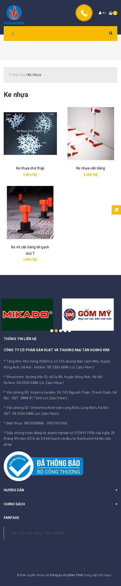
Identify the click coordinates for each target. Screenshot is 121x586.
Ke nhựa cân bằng (90, 168)
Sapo (107, 575)
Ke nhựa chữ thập (30, 168)
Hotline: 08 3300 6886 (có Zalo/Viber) (64, 367)
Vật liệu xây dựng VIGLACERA (37, 533)
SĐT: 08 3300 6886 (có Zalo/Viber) (31, 414)
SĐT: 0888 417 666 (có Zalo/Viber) (39, 398)
